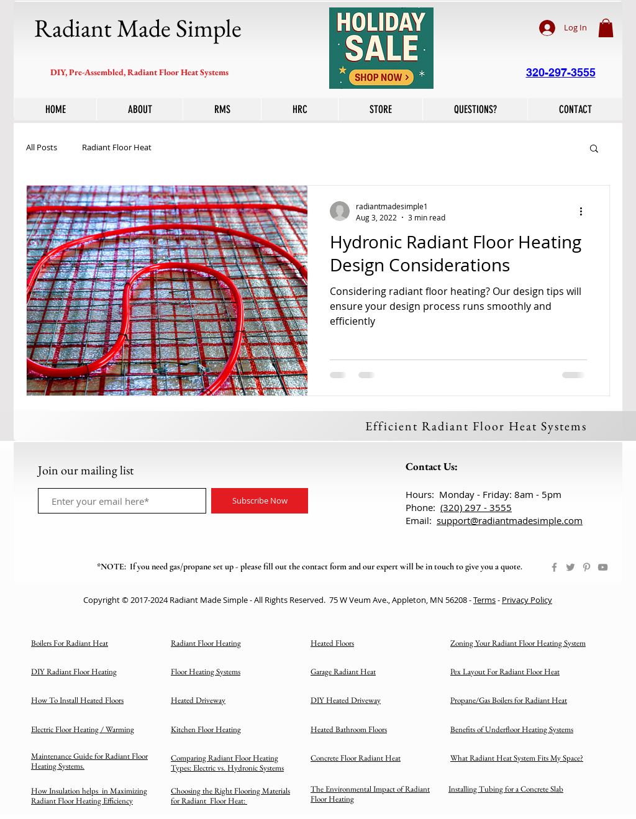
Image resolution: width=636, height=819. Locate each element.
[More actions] (585, 211)
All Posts (41, 148)
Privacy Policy (527, 599)
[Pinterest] (587, 567)
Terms (484, 599)
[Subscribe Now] (259, 501)
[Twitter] (570, 567)
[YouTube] (603, 567)
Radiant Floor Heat (117, 148)
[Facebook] (554, 567)
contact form (324, 566)
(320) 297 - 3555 (476, 507)
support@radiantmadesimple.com (510, 520)
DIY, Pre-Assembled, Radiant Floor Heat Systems (139, 72)
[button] (606, 28)
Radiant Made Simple (138, 28)
